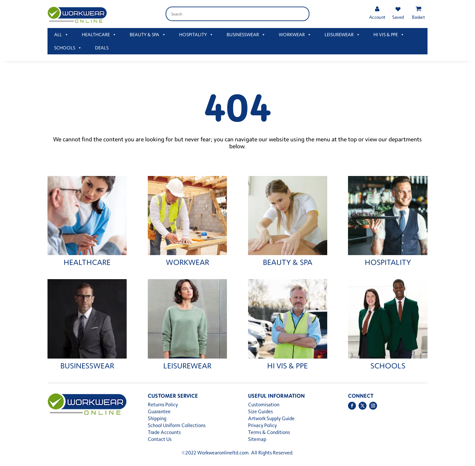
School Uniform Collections (177, 425)
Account (377, 17)
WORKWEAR (295, 34)
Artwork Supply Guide (271, 418)
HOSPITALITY (196, 34)
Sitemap (257, 439)
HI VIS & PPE (388, 34)
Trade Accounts (164, 432)
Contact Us (160, 439)
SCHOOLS (68, 47)
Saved (398, 17)
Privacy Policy (262, 425)
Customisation (263, 404)
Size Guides (260, 411)
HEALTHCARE (99, 34)
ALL (61, 34)
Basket (418, 17)
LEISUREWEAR (342, 34)
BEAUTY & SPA (148, 34)
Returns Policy (163, 404)
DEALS (102, 47)
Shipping (157, 418)
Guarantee (159, 411)
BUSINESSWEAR (246, 34)
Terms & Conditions (269, 432)
